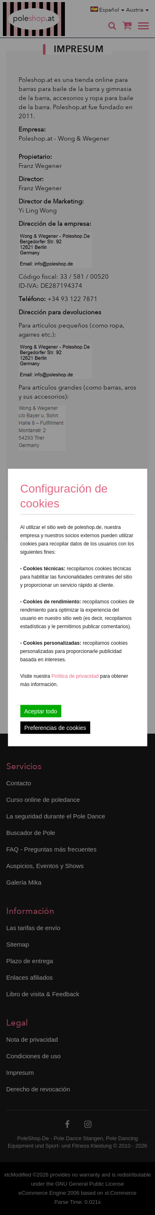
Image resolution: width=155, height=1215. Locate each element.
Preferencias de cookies (55, 728)
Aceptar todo (40, 711)
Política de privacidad (76, 676)
